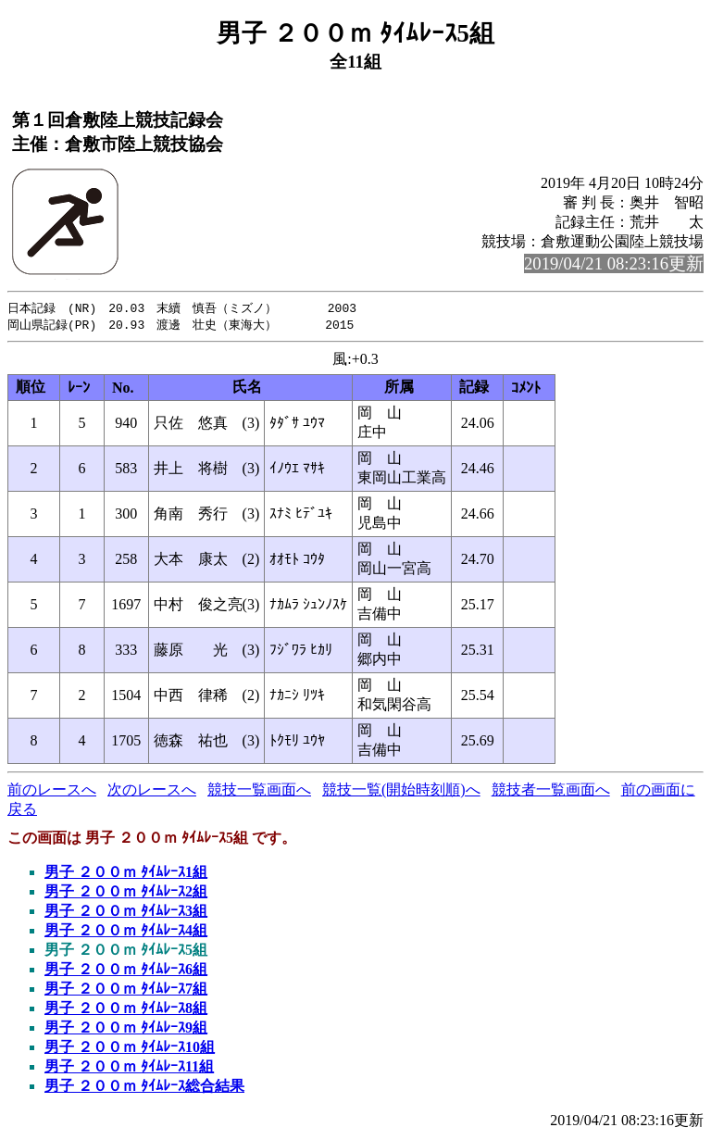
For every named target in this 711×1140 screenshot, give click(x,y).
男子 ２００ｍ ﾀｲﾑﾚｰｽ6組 (125, 971)
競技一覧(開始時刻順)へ (401, 791)
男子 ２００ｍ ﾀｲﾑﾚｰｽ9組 (125, 1029)
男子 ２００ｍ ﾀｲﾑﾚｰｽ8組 (125, 1010)
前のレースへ (51, 791)
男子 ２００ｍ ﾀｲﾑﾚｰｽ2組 (125, 893)
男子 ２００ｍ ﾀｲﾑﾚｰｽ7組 (125, 990)
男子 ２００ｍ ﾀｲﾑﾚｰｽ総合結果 (144, 1088)
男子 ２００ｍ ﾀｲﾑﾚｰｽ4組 (125, 932)
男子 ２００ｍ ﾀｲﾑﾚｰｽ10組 (129, 1049)
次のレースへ (151, 791)
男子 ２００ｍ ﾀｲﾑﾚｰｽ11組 (129, 1068)
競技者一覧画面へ (551, 791)
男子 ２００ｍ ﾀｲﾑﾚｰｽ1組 (125, 874)
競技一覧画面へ (259, 791)
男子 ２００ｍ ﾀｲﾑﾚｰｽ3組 (125, 913)
